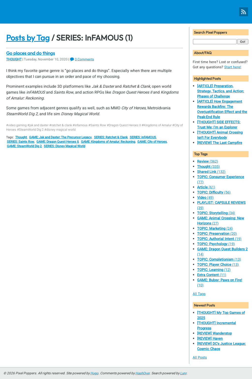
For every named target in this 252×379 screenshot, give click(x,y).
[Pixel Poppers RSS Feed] (243, 11)
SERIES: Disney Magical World (64, 146)
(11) (211, 275)
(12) (214, 269)
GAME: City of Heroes (152, 142)
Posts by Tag (28, 37)
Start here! (232, 67)
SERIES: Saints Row (20, 142)
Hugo (94, 373)
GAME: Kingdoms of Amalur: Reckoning (108, 142)
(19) (219, 238)
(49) (205, 197)
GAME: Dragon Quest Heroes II (57, 142)
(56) (214, 192)
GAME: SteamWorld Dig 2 (24, 146)
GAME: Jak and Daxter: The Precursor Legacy (60, 137)
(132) (211, 171)
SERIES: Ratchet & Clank (110, 137)
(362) (207, 161)
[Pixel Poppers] (126, 12)
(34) (216, 213)
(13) (219, 259)
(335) (208, 166)
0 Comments (84, 59)
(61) (206, 187)
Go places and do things (30, 53)
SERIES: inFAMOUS (143, 137)
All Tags (199, 293)
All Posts (200, 357)
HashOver (142, 373)
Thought (14, 59)
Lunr (183, 373)
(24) (215, 228)
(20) (217, 233)
